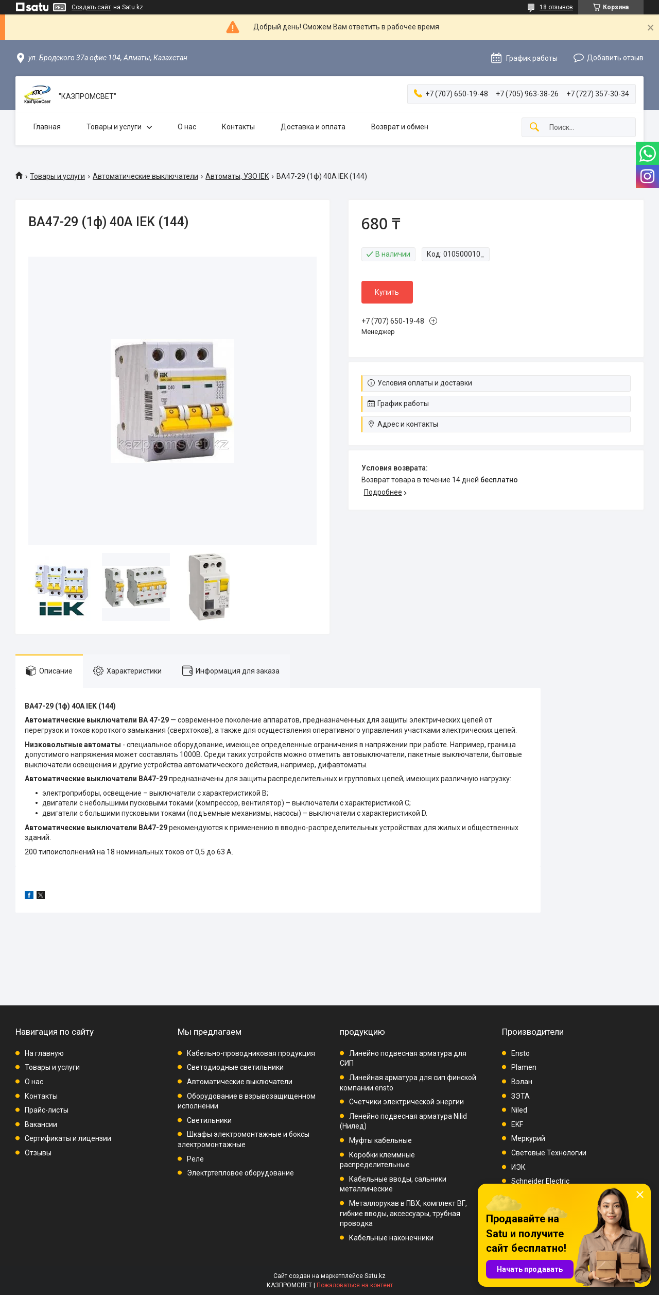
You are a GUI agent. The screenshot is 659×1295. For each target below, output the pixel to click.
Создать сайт (91, 7)
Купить (387, 292)
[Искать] (534, 128)
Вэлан (521, 1082)
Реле (195, 1159)
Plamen (523, 1067)
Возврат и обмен (399, 127)
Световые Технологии (548, 1153)
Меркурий (528, 1138)
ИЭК (518, 1167)
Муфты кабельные (380, 1140)
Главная (47, 127)
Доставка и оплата (313, 127)
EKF (517, 1124)
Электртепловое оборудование (240, 1173)
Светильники (209, 1120)
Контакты (238, 127)
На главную (44, 1053)
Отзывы (38, 1153)
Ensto (520, 1053)
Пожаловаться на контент (355, 1285)
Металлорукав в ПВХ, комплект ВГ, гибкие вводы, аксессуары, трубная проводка (403, 1213)
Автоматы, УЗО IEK (237, 176)
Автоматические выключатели (145, 176)
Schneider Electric (540, 1181)
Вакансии (41, 1124)
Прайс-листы (46, 1110)
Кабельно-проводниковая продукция (251, 1053)
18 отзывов (556, 7)
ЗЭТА (520, 1096)
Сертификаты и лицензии (68, 1138)
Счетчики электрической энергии (406, 1102)
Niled (519, 1110)
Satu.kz (375, 1276)
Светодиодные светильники (235, 1067)
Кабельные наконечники (391, 1238)
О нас (187, 127)
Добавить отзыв (615, 58)
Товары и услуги (114, 127)
